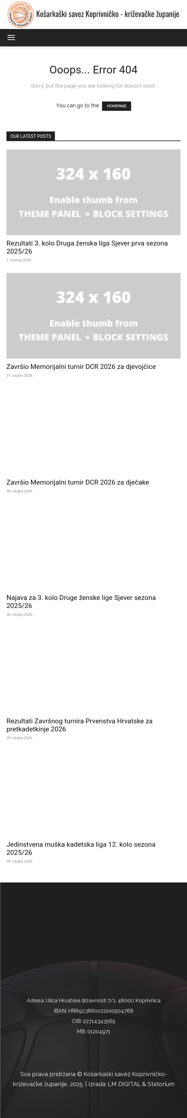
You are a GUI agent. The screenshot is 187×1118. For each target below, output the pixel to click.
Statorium (161, 1084)
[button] (11, 37)
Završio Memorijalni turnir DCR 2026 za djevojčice (81, 367)
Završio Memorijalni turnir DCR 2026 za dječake (77, 482)
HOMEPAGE (116, 106)
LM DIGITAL (124, 1084)
